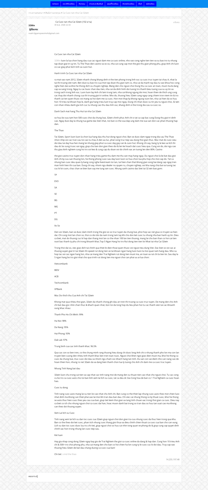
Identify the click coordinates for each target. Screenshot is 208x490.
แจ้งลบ (176, 22)
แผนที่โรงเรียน (112, 4)
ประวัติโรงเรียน (69, 4)
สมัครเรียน (150, 4)
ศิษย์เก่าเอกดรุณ (52, 12)
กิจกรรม (82, 4)
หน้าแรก (55, 4)
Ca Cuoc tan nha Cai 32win (76, 12)
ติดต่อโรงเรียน (128, 4)
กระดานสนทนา (36, 12)
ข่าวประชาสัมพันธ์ (96, 4)
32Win (57, 60)
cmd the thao (69, 454)
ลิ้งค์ (140, 4)
